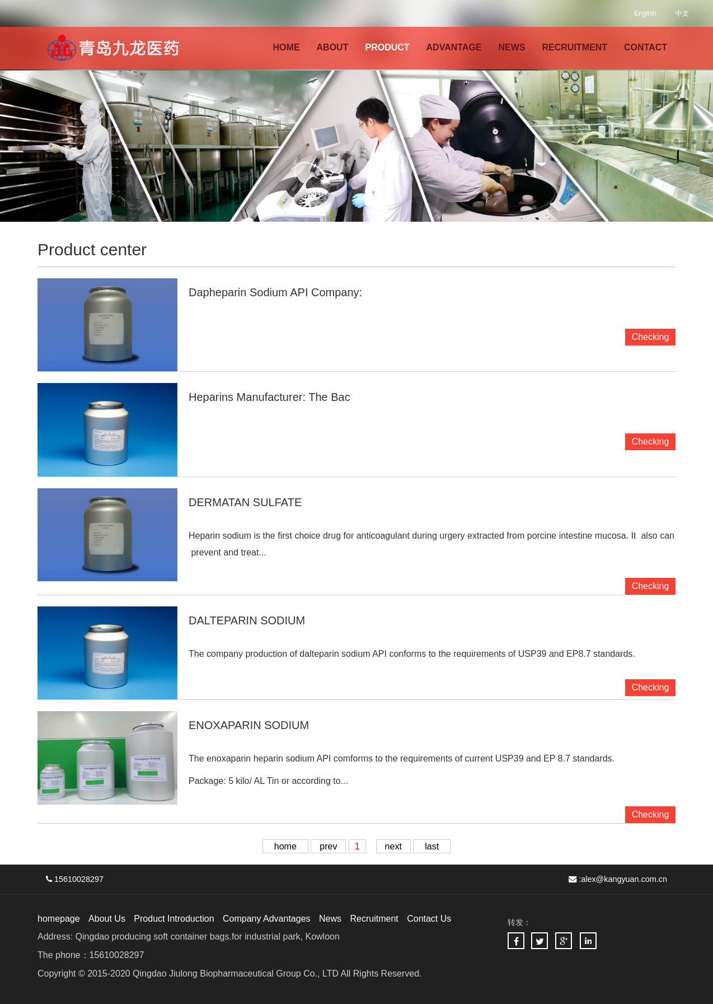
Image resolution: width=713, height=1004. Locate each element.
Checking (650, 586)
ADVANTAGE (454, 47)
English (645, 13)
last (432, 846)
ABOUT (333, 47)
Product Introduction (174, 918)
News (330, 918)
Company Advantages (267, 918)
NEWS (512, 47)
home (285, 846)
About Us (106, 918)
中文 (682, 13)
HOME (286, 47)
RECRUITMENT (574, 47)
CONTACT (645, 47)
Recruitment (374, 918)
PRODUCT (387, 47)
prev (328, 846)
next (393, 846)
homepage (58, 918)
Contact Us (429, 918)
